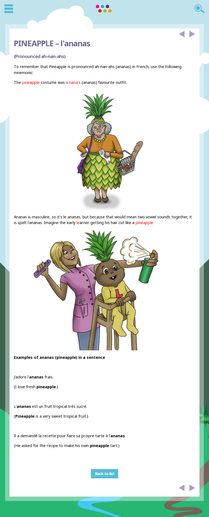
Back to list (104, 473)
